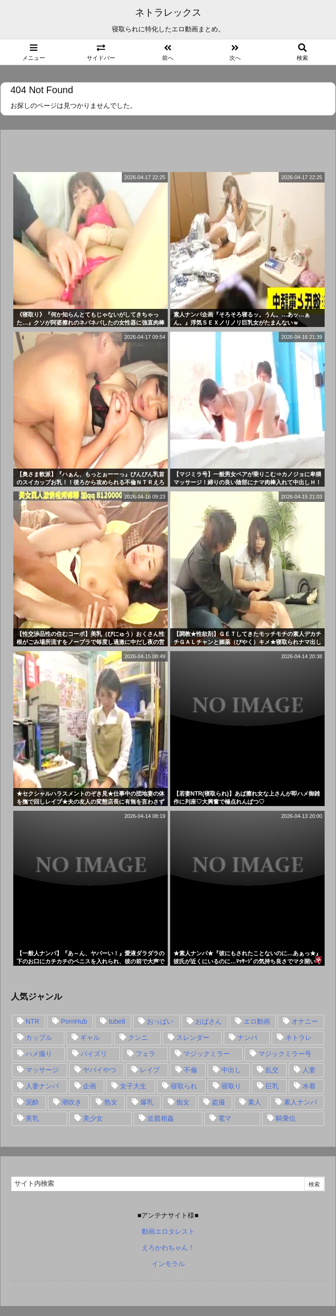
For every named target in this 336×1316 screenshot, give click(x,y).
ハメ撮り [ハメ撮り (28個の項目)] (39, 1053)
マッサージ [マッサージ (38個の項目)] (42, 1070)
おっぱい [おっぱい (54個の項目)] (160, 1021)
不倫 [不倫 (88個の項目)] (190, 1070)
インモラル (168, 1264)
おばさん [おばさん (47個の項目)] (208, 1021)
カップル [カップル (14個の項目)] (39, 1037)
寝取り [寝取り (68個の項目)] (231, 1086)
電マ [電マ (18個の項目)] (224, 1118)
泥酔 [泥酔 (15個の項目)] (32, 1102)
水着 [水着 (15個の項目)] (309, 1086)
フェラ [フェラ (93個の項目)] (145, 1053)
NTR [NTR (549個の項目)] (32, 1021)
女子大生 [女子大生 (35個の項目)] (133, 1086)
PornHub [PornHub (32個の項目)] (74, 1021)
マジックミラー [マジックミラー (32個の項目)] (206, 1053)
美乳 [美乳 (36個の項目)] (32, 1118)
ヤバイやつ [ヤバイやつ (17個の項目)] (99, 1070)
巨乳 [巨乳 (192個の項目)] (272, 1086)
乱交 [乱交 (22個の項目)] (272, 1070)
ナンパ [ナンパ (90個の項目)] (247, 1037)
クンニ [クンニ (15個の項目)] (138, 1037)
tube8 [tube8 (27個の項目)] (117, 1021)
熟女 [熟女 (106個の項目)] (111, 1102)
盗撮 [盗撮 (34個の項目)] (218, 1102)
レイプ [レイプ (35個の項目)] (150, 1070)
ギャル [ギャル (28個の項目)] (90, 1037)
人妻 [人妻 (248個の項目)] (309, 1070)
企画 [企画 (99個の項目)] (89, 1086)
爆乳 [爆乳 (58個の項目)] (147, 1102)
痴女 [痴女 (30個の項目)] (183, 1102)
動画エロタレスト (168, 1231)
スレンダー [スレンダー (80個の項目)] (192, 1037)
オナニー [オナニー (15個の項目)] (304, 1021)
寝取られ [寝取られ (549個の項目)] (184, 1086)
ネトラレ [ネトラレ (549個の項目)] (298, 1037)
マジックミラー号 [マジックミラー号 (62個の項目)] (284, 1053)
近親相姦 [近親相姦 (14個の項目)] (160, 1118)
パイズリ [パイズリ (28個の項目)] (94, 1053)
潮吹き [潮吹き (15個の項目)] (72, 1102)
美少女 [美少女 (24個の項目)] (93, 1118)
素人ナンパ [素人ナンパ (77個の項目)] (300, 1102)
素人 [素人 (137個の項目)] (254, 1102)
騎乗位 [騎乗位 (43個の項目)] (286, 1118)
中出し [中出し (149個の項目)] (231, 1070)
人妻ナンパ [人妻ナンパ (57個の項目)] (42, 1086)
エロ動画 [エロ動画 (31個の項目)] (257, 1021)
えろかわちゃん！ (168, 1247)
